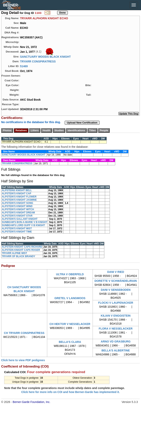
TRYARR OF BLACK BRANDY (18, 256)
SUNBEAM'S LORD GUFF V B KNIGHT (23, 225)
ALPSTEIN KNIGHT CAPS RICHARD (22, 246)
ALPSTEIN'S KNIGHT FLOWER (19, 196)
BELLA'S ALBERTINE (116, 350)
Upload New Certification (82, 122)
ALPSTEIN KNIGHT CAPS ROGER (21, 250)
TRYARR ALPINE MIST (14, 253)
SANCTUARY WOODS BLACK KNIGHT (45, 56)
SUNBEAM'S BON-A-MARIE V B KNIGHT (24, 222)
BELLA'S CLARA (70, 341)
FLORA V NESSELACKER (116, 328)
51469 (24, 66)
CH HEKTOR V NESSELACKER (70, 324)
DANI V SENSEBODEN (115, 289)
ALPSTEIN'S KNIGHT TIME (17, 231)
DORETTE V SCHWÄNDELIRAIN (116, 280)
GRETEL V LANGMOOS (69, 298)
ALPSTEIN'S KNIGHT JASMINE (19, 199)
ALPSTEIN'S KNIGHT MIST (17, 228)
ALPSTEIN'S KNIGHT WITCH (18, 209)
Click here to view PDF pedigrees (23, 360)
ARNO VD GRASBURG (115, 341)
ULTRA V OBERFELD (70, 274)
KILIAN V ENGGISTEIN (115, 315)
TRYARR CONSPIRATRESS (38, 61)
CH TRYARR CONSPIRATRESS (24, 333)
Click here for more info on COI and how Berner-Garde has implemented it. (70, 392)
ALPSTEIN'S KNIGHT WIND (17, 206)
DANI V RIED (115, 271)
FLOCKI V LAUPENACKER (115, 302)
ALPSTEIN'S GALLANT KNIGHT (19, 219)
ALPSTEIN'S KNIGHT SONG (17, 203)
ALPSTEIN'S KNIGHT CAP (16, 193)
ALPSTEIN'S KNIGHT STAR (17, 215)
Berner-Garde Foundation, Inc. (31, 402)
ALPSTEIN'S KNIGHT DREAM (18, 212)
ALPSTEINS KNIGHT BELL (17, 190)
